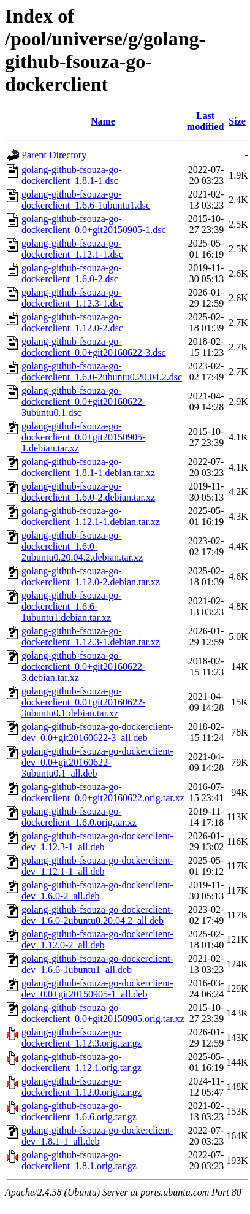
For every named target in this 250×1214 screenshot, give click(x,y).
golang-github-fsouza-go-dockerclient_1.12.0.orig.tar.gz (81, 1086)
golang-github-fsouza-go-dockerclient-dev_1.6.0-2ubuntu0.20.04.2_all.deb (97, 915)
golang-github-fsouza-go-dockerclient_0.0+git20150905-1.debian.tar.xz (83, 437)
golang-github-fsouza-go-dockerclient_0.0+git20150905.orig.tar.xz (102, 1013)
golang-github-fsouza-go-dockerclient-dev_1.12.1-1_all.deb (97, 866)
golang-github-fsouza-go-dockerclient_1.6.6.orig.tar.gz (79, 1111)
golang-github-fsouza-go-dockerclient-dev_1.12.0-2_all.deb (97, 939)
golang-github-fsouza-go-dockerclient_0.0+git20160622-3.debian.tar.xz (83, 666)
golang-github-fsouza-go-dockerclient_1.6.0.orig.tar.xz (79, 817)
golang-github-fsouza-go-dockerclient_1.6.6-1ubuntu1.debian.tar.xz (71, 606)
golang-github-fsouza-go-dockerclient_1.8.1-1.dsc (71, 175)
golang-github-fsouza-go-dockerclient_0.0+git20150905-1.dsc (93, 224)
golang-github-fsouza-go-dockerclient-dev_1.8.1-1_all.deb (97, 1136)
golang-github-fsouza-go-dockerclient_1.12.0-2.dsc (72, 322)
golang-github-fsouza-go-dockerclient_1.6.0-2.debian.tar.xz (88, 491)
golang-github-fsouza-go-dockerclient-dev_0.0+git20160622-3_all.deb (97, 732)
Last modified (205, 121)
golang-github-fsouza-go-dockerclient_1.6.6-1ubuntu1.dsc (85, 199)
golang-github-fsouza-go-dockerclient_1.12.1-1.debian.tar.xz (90, 516)
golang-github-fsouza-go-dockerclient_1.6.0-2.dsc (71, 273)
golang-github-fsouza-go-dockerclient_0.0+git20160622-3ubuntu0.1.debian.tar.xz (83, 702)
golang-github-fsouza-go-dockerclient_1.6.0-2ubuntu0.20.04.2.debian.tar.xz (82, 546)
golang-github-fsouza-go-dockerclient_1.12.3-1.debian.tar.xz (90, 636)
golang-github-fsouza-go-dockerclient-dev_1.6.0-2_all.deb (97, 890)
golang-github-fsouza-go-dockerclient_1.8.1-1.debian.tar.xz (88, 467)
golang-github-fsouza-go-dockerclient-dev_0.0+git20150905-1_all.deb (97, 988)
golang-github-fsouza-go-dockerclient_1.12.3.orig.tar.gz (81, 1037)
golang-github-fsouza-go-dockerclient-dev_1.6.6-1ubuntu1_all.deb (97, 964)
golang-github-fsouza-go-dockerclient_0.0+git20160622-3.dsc (93, 347)
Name (103, 121)
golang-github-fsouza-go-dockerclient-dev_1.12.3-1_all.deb (97, 841)
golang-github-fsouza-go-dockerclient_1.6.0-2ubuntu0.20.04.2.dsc (101, 371)
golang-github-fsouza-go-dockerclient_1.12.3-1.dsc (72, 298)
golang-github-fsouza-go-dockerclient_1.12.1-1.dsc (72, 248)
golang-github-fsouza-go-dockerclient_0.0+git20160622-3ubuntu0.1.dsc (83, 401)
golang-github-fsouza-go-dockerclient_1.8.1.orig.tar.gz (79, 1160)
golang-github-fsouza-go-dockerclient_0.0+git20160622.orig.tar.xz (102, 792)
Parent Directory (53, 155)
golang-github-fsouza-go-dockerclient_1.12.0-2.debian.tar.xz (90, 576)
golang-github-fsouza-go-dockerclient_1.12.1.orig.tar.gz (81, 1062)
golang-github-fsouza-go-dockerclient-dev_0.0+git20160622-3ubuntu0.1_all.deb (97, 762)
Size (237, 121)
